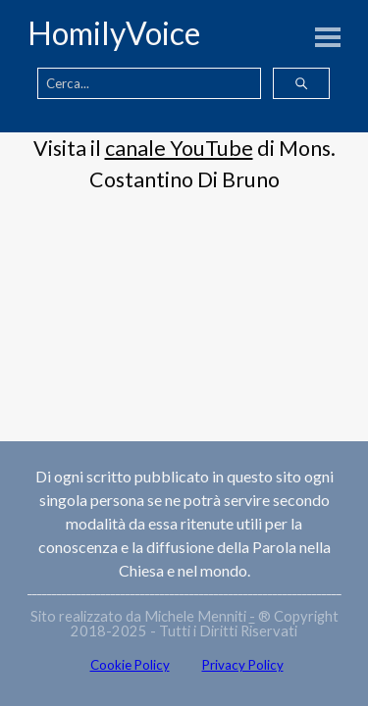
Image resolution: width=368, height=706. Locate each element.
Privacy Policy (243, 665)
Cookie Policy (130, 665)
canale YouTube (179, 148)
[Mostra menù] (327, 37)
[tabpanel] (184, 163)
